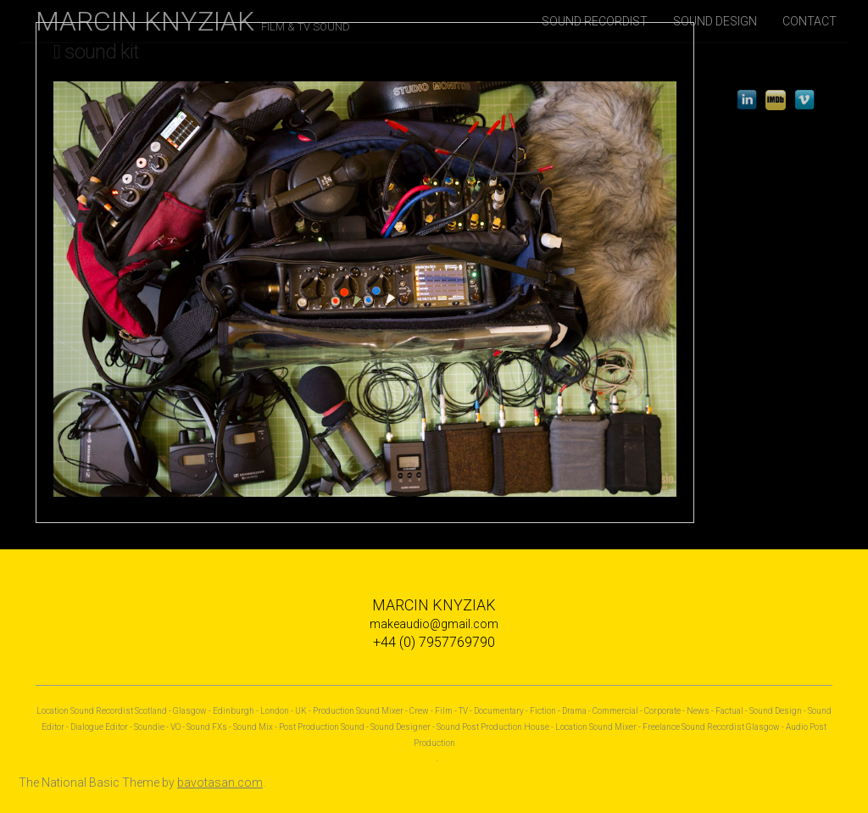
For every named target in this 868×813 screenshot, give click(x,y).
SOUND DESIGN (715, 21)
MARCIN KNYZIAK (193, 21)
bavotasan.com (220, 782)
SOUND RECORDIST (595, 21)
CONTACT (809, 21)
